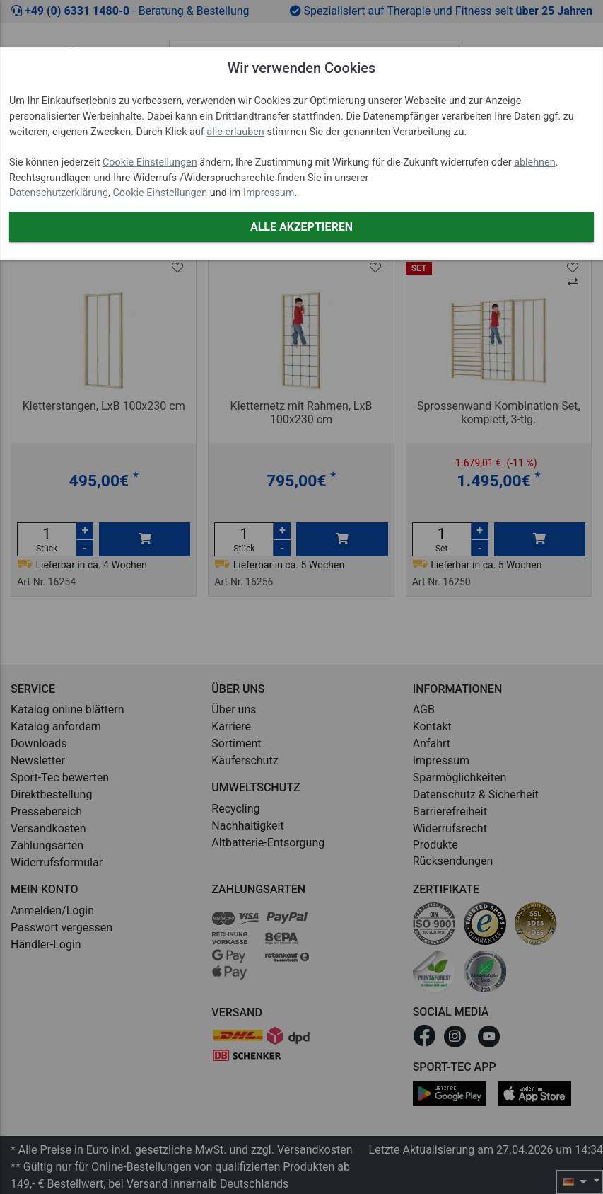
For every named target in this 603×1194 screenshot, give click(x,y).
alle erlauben (235, 132)
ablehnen (535, 162)
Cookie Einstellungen (150, 162)
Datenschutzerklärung (58, 193)
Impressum (268, 193)
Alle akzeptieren (301, 227)
